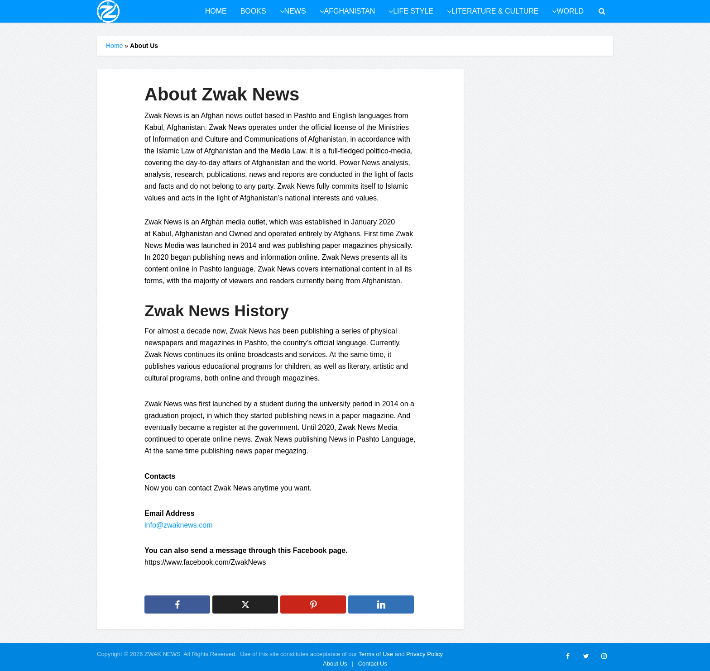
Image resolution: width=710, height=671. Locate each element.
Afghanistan (349, 11)
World (570, 11)
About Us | (338, 663)
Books (253, 11)
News (295, 11)
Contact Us (372, 663)
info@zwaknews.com (178, 525)
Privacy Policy (424, 654)
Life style (413, 11)
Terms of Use (376, 654)
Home (216, 11)
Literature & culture (494, 11)
